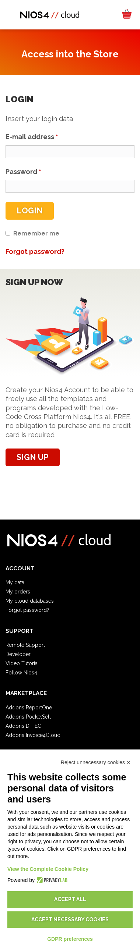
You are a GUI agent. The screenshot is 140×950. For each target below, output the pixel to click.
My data (15, 582)
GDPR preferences (70, 939)
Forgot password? (27, 610)
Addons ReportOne (29, 707)
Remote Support (25, 645)
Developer (18, 654)
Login (30, 210)
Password (23, 172)
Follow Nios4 (21, 673)
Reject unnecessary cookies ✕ (96, 762)
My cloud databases (30, 601)
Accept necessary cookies (70, 919)
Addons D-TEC (23, 726)
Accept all (70, 899)
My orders (18, 592)
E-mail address (32, 137)
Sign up (33, 457)
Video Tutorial (22, 663)
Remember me (36, 233)
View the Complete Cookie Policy (47, 869)
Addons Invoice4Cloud (33, 735)
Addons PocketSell (28, 717)
